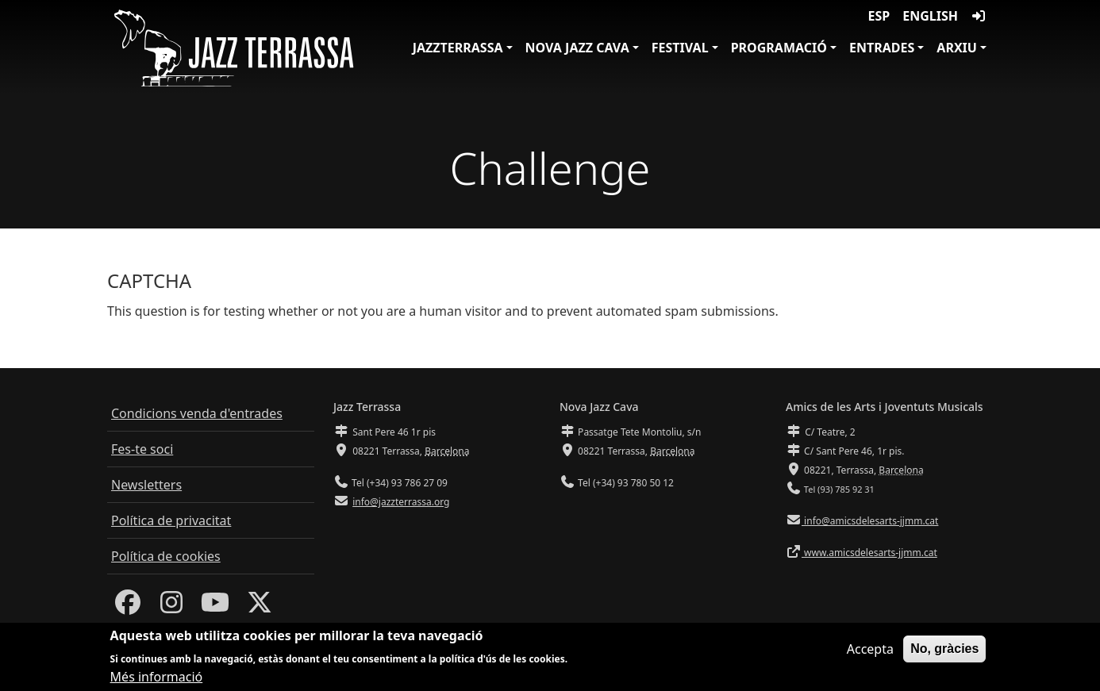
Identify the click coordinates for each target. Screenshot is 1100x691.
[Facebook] (128, 607)
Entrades (881, 47)
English (930, 16)
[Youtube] (215, 607)
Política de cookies (166, 556)
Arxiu (957, 47)
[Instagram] (171, 607)
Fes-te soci (142, 449)
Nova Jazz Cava (577, 47)
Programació (779, 47)
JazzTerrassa (458, 47)
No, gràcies (944, 651)
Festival (680, 47)
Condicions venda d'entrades (197, 413)
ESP (879, 16)
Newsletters (146, 484)
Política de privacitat (171, 520)
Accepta (870, 651)
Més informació (156, 679)
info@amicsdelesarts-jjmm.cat (870, 521)
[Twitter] (259, 607)
